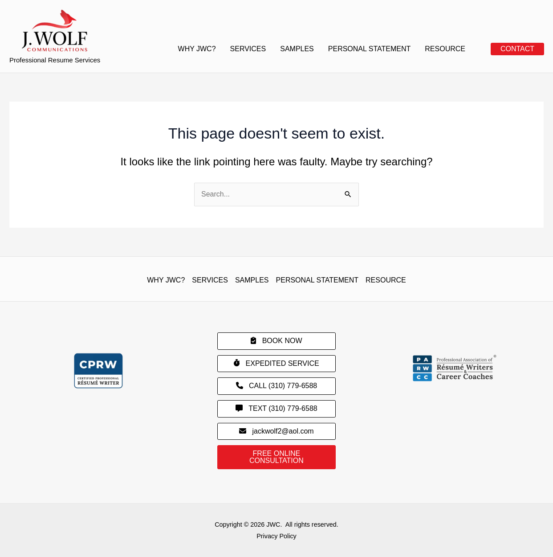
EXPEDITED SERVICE (276, 363)
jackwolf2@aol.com (276, 431)
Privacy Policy (276, 536)
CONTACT (517, 49)
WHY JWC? (197, 49)
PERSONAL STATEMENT (369, 49)
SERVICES (248, 49)
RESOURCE (445, 49)
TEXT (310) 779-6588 (276, 408)
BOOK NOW (276, 340)
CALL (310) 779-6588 (276, 385)
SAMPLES (297, 49)
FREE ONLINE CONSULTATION (276, 457)
